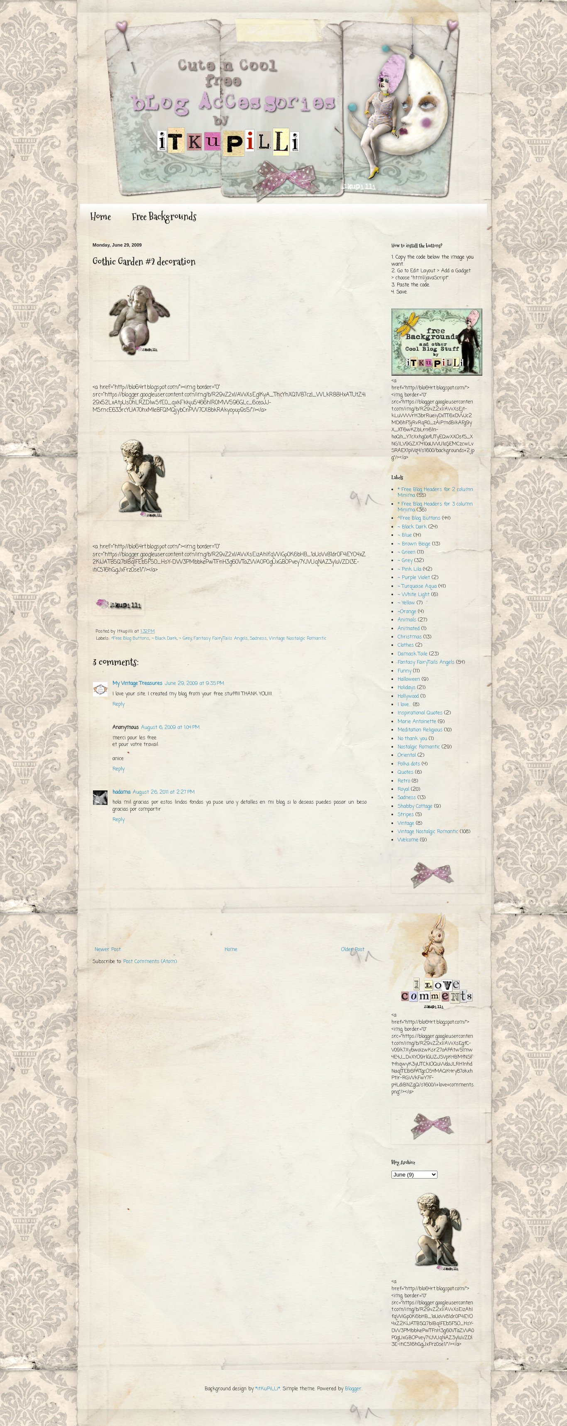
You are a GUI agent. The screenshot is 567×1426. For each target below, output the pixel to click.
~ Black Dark (164, 638)
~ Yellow (406, 603)
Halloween (409, 679)
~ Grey (185, 638)
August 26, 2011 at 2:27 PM (164, 792)
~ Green (406, 552)
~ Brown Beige (414, 544)
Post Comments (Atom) (150, 962)
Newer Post (108, 950)
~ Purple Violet (414, 578)
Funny (404, 671)
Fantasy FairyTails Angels (221, 638)
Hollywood (408, 696)
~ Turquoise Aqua (417, 586)
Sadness (258, 638)
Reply (118, 704)
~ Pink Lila (409, 569)
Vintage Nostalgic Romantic (297, 638)
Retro (404, 781)
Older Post (352, 950)
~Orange (407, 612)
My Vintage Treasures (137, 683)
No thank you (412, 739)
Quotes (405, 772)
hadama (121, 792)
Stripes (406, 815)
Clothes (406, 645)
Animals (407, 620)
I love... (404, 705)
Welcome (408, 840)
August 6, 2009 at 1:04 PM (170, 727)
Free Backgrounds (164, 216)
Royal (403, 789)
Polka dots (409, 764)
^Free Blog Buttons (130, 638)
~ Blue (405, 535)
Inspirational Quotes (420, 713)
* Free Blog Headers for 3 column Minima (435, 507)
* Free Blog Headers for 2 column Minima (435, 492)
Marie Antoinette (417, 722)
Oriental (407, 755)
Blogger (353, 1389)
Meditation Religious (420, 730)
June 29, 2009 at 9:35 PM (194, 683)
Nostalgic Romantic (419, 747)
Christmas (410, 637)
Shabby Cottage (415, 806)
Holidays (406, 688)
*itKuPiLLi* (267, 1389)
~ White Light (414, 595)
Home (100, 216)
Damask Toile (413, 654)
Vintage (406, 823)
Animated (409, 629)
